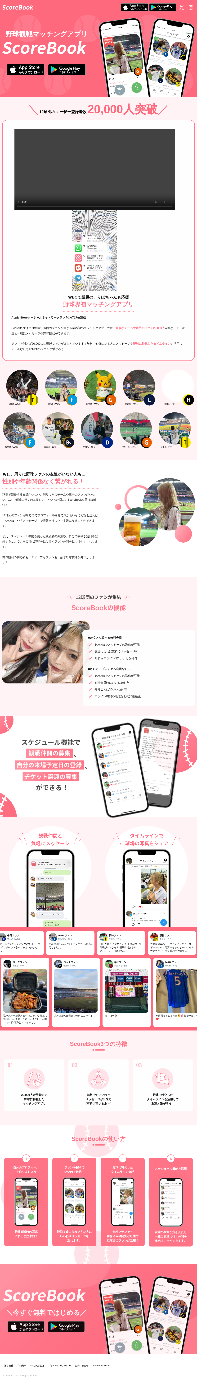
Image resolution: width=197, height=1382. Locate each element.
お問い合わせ (81, 1365)
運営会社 (8, 1365)
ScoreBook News (101, 1365)
